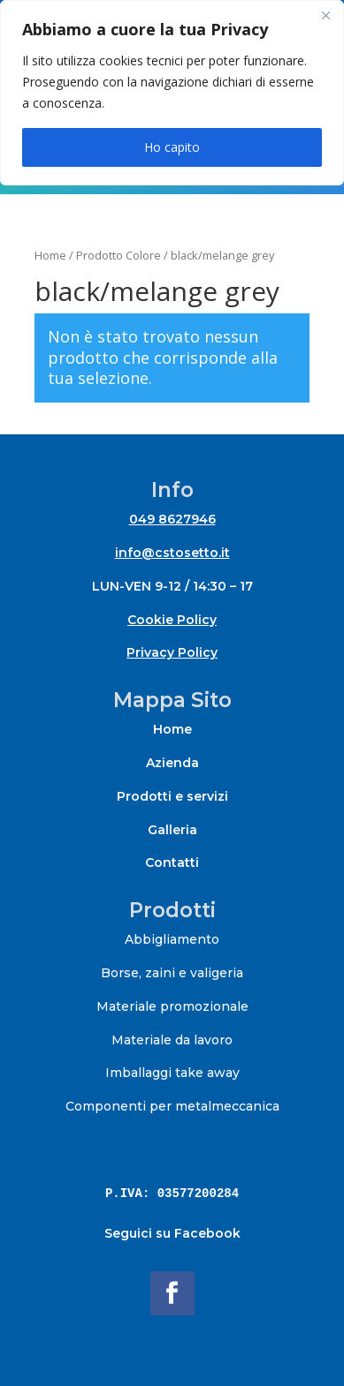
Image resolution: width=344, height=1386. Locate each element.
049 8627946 (172, 519)
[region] (172, 92)
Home (50, 255)
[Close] (325, 15)
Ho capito (172, 147)
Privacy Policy (172, 652)
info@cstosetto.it (172, 553)
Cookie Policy (172, 620)
